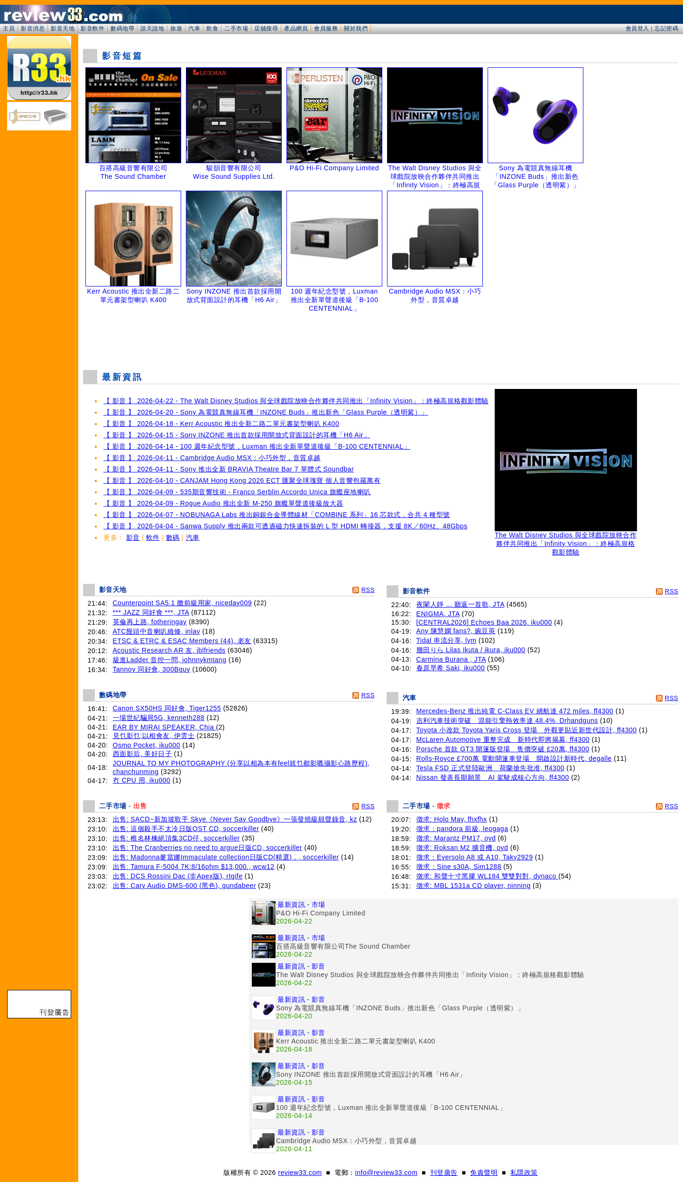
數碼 (173, 537)
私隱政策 (524, 1172)
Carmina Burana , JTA (451, 659)
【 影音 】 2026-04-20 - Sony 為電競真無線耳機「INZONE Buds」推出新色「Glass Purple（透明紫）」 (265, 412)
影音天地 (62, 28)
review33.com (300, 1172)
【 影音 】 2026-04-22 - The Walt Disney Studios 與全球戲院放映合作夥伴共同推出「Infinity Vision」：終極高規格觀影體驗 (296, 401)
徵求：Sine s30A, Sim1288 (458, 866)
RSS (368, 589)
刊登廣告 (444, 1172)
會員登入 (637, 28)
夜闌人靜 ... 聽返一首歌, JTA (460, 604)
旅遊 (176, 28)
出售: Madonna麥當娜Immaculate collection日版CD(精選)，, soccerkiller (226, 857)
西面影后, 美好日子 (142, 753)
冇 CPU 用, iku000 (142, 780)
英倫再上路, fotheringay (150, 622)
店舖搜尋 (266, 28)
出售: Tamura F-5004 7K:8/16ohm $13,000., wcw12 (194, 866)
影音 (133, 537)
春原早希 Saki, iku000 (450, 668)
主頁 (9, 28)
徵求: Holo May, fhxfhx (451, 819)
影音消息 (33, 28)
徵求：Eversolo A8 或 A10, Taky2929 (474, 857)
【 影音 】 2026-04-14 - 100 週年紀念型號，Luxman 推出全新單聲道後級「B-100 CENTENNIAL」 (256, 446)
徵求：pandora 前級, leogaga (462, 828)
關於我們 (356, 28)
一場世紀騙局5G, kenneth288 (159, 717)
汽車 (194, 28)
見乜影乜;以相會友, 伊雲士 (154, 735)
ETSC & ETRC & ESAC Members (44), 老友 (182, 641)
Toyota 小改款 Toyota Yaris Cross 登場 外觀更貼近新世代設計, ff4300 (526, 730)
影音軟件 (92, 28)
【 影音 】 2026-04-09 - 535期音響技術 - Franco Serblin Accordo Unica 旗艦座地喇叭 (237, 492)
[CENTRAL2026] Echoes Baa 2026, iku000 (484, 622)
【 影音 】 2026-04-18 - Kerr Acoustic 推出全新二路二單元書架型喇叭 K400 (221, 423)
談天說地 (152, 28)
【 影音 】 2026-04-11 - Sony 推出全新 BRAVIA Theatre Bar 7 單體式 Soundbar (228, 469)
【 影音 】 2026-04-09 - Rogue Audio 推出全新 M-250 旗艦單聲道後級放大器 (223, 503)
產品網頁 (296, 28)
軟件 (153, 537)
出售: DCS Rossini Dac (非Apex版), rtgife (178, 876)
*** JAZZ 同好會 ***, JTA (151, 612)
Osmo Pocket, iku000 (147, 745)
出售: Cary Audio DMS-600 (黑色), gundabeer (184, 885)
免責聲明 (484, 1172)
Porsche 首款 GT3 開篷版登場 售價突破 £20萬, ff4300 (503, 749)
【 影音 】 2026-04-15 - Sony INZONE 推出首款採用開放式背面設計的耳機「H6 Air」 (236, 435)
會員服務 (326, 28)
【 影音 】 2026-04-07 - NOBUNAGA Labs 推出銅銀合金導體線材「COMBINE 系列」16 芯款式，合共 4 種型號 (276, 514)
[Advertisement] (381, 338)
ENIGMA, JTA (438, 614)
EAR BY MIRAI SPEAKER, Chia (164, 727)
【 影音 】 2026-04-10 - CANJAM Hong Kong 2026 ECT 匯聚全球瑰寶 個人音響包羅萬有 (241, 480)
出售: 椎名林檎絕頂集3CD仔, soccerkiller (176, 838)
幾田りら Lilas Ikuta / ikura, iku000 (471, 650)
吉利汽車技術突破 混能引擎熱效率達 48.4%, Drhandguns (507, 720)
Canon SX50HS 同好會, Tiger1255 (167, 708)
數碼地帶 (122, 28)
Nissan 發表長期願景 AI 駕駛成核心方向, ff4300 (492, 777)
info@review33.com (386, 1172)
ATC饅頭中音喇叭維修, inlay (157, 631)
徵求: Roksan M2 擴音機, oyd (462, 847)
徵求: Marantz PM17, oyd (456, 838)
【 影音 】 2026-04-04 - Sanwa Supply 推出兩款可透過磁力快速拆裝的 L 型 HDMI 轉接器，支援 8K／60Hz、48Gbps (285, 526)
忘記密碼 (666, 28)
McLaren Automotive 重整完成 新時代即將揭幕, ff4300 (503, 739)
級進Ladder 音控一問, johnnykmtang (170, 660)
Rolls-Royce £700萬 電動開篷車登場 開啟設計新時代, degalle (514, 758)
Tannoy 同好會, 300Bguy (152, 669)
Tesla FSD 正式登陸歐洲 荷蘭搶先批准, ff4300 (490, 768)
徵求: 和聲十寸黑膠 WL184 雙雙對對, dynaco (487, 876)
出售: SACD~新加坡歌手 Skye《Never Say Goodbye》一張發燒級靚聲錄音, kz (235, 819)
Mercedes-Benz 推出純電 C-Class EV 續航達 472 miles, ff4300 (515, 711)
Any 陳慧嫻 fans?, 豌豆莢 (456, 631)
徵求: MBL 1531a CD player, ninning (473, 885)
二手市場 (236, 28)
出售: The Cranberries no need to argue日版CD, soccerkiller (208, 847)
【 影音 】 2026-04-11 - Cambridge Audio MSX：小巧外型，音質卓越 (212, 458)
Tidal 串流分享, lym (446, 640)
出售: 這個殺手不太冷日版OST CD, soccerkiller (186, 828)
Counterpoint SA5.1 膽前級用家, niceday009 (182, 603)
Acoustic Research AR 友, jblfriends (169, 650)
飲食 (212, 28)
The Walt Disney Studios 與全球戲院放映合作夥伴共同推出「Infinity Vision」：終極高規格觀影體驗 (566, 540)
